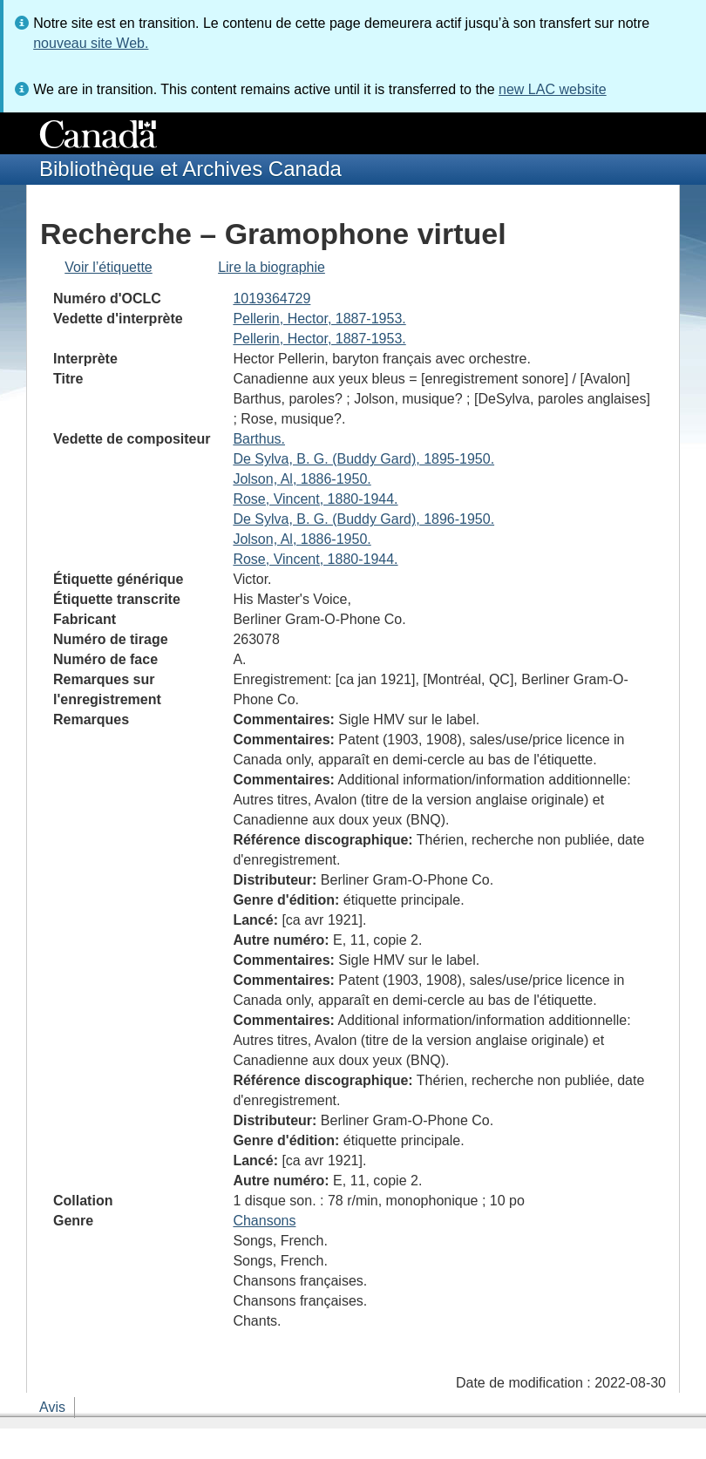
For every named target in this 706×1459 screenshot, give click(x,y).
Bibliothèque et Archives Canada (190, 168)
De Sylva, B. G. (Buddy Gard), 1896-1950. (363, 519)
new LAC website (553, 89)
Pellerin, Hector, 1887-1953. (319, 318)
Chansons (264, 1220)
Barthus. (259, 438)
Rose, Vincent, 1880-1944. (315, 499)
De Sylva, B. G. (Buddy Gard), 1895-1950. (363, 458)
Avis (52, 1407)
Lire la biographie (271, 267)
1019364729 (271, 298)
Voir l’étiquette (108, 267)
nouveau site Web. (90, 43)
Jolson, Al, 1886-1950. (301, 479)
